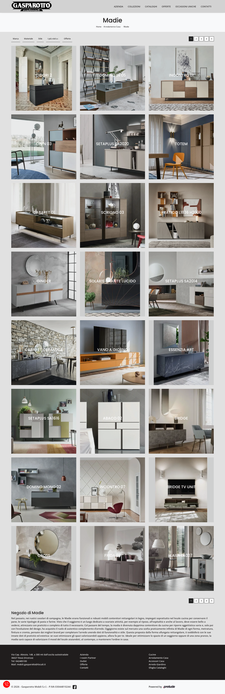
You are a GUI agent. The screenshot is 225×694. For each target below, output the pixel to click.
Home (98, 26)
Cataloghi (151, 6)
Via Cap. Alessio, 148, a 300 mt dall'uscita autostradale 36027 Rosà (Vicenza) (39, 656)
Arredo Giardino (157, 664)
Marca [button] (16, 38)
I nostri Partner (88, 657)
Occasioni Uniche (185, 6)
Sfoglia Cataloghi (157, 667)
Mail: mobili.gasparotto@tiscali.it (28, 664)
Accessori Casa (156, 661)
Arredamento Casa (112, 26)
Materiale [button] (28, 38)
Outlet (83, 661)
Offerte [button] (67, 38)
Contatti (206, 6)
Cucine (152, 654)
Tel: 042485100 (19, 661)
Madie (126, 26)
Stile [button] (40, 38)
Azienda (118, 6)
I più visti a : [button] (53, 38)
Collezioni (134, 6)
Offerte (166, 6)
